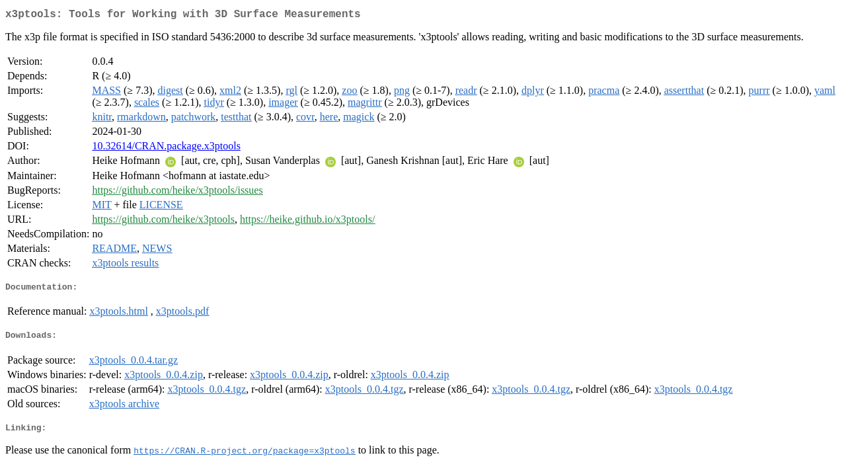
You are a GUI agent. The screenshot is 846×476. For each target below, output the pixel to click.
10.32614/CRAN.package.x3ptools (166, 148)
